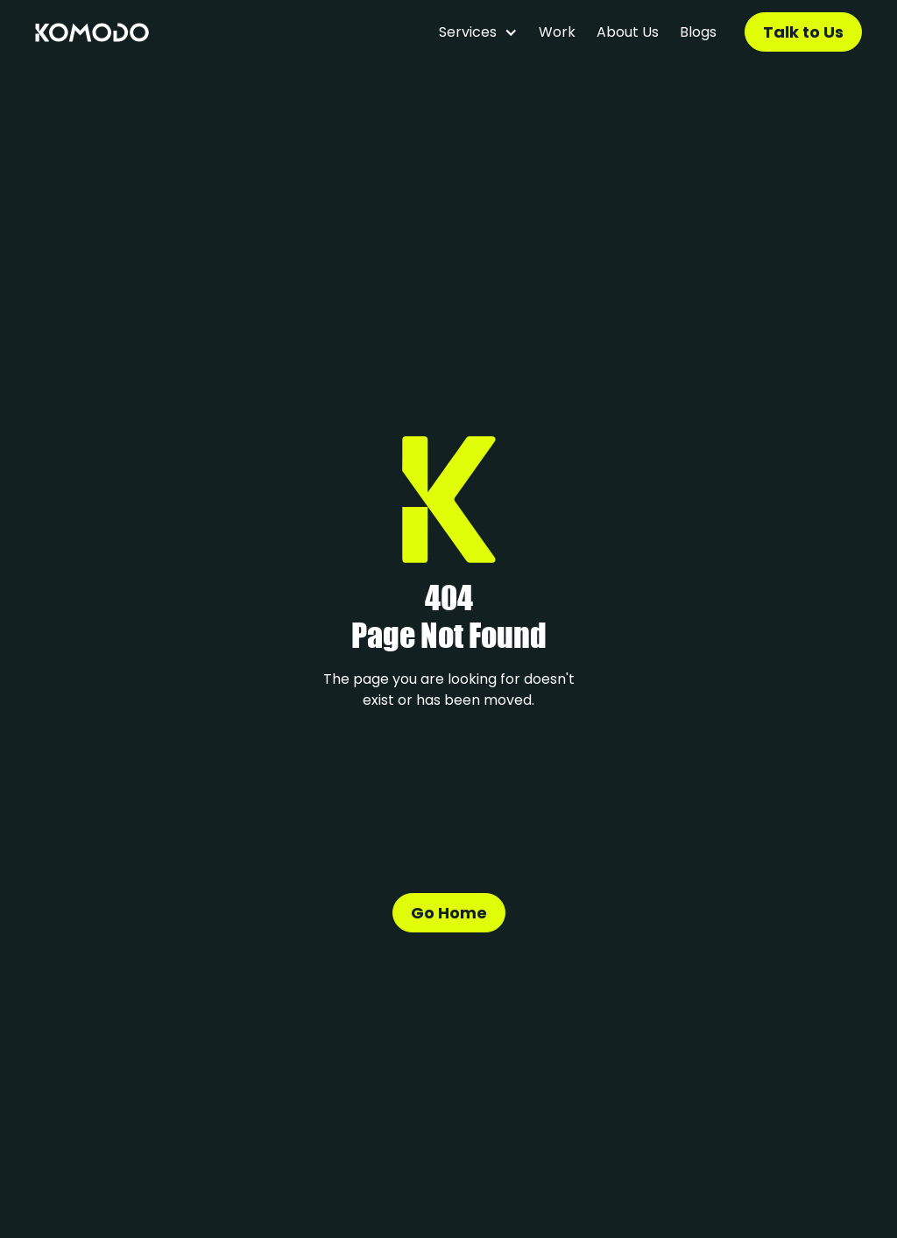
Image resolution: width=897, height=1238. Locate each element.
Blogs (698, 32)
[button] (478, 32)
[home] (92, 32)
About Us (628, 32)
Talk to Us (803, 32)
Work (557, 32)
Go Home (449, 913)
